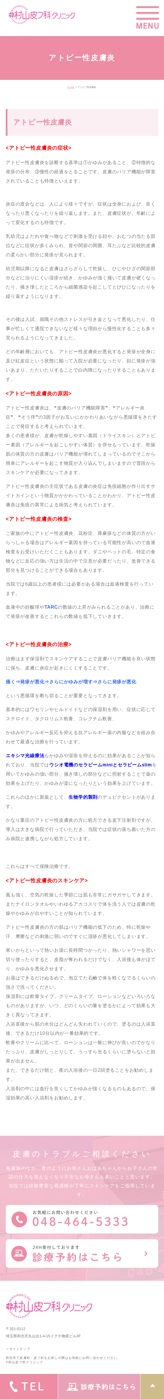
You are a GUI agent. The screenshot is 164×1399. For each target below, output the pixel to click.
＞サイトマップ (18, 1349)
